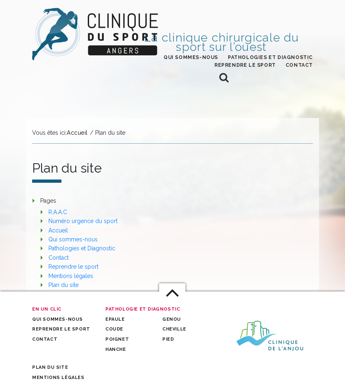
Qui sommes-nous (191, 57)
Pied (168, 339)
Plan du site (63, 285)
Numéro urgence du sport (83, 221)
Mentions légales (70, 276)
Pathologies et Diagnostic (270, 57)
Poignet (117, 339)
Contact (299, 65)
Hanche (115, 349)
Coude (114, 329)
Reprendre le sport (245, 65)
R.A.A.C (57, 212)
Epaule (115, 319)
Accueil (58, 230)
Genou (171, 319)
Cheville (174, 329)
